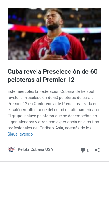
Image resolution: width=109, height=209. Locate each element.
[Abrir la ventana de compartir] (97, 148)
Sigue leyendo (20, 134)
